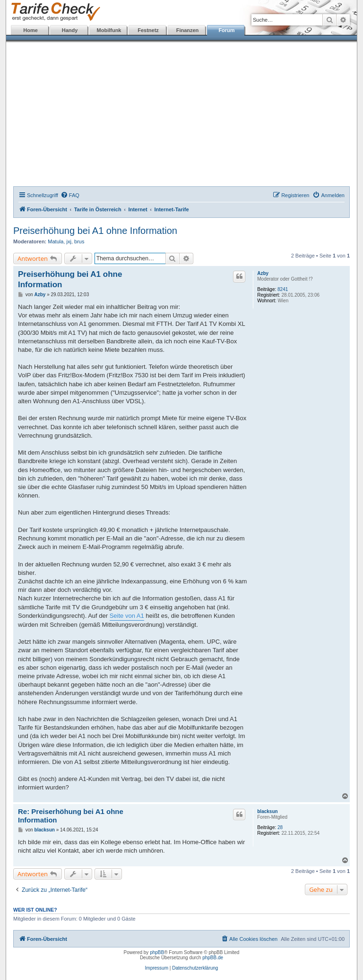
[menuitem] (69, 195)
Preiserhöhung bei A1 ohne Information (95, 230)
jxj (69, 241)
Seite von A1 (127, 615)
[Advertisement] (181, 116)
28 (280, 827)
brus (79, 241)
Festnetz (148, 30)
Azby (262, 273)
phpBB (157, 952)
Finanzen (187, 30)
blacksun (267, 811)
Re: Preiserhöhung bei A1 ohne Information (70, 815)
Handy (70, 30)
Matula (55, 241)
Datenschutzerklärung (195, 968)
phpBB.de (212, 957)
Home (30, 30)
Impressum (156, 968)
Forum (226, 30)
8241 (282, 289)
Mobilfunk (109, 30)
